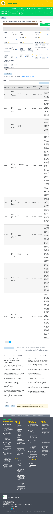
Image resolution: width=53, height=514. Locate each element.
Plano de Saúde (32, 452)
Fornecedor (22, 37)
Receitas (6, 423)
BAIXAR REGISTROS (44, 82)
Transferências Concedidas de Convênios (21, 443)
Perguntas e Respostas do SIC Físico (45, 448)
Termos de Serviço (31, 76)
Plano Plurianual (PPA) (33, 424)
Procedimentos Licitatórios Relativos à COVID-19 (20, 440)
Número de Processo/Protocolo (8, 48)
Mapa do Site (49, 8)
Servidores (19, 460)
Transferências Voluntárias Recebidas (7, 459)
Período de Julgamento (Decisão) (41, 54)
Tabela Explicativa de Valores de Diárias (20, 470)
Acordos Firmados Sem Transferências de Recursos (21, 450)
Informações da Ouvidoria (44, 455)
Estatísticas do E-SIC (45, 446)
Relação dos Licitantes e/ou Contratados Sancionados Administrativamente (20, 447)
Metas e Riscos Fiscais (33, 437)
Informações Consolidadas (6, 456)
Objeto (21, 42)
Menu (3, 17)
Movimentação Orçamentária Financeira (8, 428)
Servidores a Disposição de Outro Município (21, 487)
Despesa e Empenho (8, 432)
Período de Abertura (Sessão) (25, 54)
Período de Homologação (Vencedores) (9, 61)
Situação (6, 37)
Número (5, 32)
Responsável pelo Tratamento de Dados (45, 435)
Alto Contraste (41, 8)
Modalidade (37, 32)
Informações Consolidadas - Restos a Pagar (8, 453)
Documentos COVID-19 (46, 431)
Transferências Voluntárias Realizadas (8, 461)
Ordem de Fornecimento (21, 432)
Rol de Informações (45, 450)
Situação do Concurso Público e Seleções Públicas (21, 476)
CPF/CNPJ (37, 37)
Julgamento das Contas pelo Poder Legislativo (33, 457)
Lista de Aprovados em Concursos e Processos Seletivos (20, 472)
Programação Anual (33, 451)
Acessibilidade (34, 8)
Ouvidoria (44, 441)
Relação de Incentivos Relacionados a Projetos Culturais (8, 466)
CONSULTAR (7, 73)
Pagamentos (7, 425)
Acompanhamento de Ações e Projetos (33, 428)
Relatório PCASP (7, 435)
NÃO (13, 405)
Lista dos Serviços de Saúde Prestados (32, 448)
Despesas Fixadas (7, 450)
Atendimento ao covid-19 (9, 67)
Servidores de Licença (21, 483)
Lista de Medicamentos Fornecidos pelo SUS (33, 446)
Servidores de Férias (21, 484)
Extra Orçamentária (8, 439)
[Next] (19, 342)
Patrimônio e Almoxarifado (6, 438)
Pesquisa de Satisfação (45, 452)
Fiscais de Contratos (21, 451)
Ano (13, 32)
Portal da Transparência (12, 21)
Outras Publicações (45, 426)
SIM (7, 405)
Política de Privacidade (24, 76)
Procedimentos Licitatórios (19, 430)
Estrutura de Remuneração (19, 467)
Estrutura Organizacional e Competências (19, 464)
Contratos (19, 427)
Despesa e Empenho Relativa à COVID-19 (7, 444)
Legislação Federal (45, 424)
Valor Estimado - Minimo (22, 48)
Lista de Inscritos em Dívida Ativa (7, 464)
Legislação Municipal (45, 425)
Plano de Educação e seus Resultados (32, 443)
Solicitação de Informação (46, 442)
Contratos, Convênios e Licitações (24, 21)
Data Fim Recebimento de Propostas (9, 55)
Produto (5, 42)
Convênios (19, 431)
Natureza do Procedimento (40, 47)
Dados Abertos (44, 428)
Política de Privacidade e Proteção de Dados (46, 433)
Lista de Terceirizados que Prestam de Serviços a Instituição (21, 478)
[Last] (21, 342)
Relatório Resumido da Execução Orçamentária (33, 463)
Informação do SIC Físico (46, 451)
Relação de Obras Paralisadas (20, 454)
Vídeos (43, 429)
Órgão (21, 32)
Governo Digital (44, 439)
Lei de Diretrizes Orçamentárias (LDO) (32, 433)
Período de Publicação (39, 42)
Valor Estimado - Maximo (30, 48)
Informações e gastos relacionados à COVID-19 (8, 447)
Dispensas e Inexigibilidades (19, 435)
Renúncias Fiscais (8, 442)
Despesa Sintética (8, 424)
